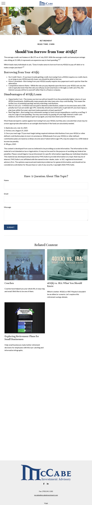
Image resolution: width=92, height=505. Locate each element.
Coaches (9, 283)
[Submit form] (10, 227)
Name (6, 180)
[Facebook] (43, 483)
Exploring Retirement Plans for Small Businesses (22, 338)
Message (7, 207)
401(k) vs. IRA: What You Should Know (64, 285)
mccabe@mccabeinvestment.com (46, 495)
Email (6, 194)
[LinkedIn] (47, 483)
